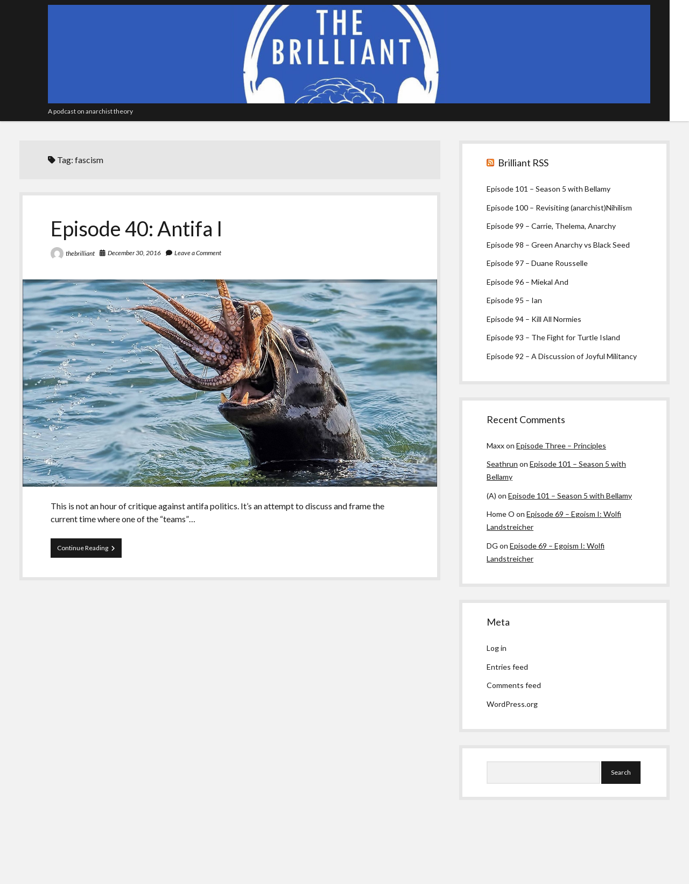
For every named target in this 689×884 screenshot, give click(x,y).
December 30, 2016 (134, 253)
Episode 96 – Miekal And (527, 281)
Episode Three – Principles (561, 445)
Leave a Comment (197, 253)
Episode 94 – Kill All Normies (534, 319)
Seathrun (502, 463)
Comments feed (514, 685)
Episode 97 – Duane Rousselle (537, 263)
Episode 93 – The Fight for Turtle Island (553, 337)
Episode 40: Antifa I (137, 228)
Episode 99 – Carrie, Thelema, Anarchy (551, 225)
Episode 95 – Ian (514, 300)
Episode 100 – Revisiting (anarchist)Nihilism (559, 207)
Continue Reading (89, 550)
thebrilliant (80, 253)
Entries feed (507, 666)
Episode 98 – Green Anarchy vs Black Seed (558, 244)
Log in (497, 648)
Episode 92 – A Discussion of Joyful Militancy (562, 356)
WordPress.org (512, 703)
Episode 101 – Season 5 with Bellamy (548, 188)
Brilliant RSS (523, 163)
